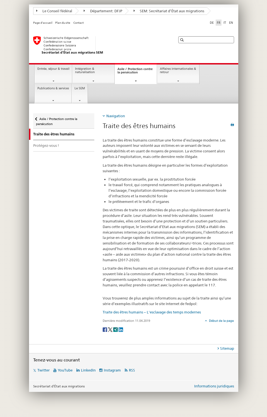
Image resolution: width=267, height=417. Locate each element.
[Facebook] (105, 329)
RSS (132, 370)
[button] (182, 40)
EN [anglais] (231, 23)
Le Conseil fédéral (54, 11)
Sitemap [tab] (227, 348)
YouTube (65, 370)
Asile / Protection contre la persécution (135, 72)
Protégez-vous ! (46, 145)
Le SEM (79, 88)
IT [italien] (224, 23)
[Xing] (116, 329)
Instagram (112, 370)
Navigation (115, 116)
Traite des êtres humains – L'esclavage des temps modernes (152, 312)
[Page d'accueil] (98, 45)
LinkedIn (88, 370)
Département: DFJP (103, 11)
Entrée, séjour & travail (53, 69)
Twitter (43, 370)
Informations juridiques (214, 386)
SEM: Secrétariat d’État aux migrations (169, 11)
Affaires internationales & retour (178, 70)
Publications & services (53, 88)
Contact (78, 22)
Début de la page (221, 321)
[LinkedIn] (121, 329)
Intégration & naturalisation (85, 70)
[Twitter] (110, 329)
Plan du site (62, 22)
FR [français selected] (218, 23)
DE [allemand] (212, 23)
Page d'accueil (42, 22)
